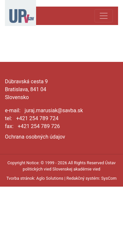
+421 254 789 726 (39, 126)
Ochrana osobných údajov (35, 137)
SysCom (108, 178)
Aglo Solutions (49, 178)
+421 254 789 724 (37, 118)
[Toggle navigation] (103, 15)
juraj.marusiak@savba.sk (54, 110)
